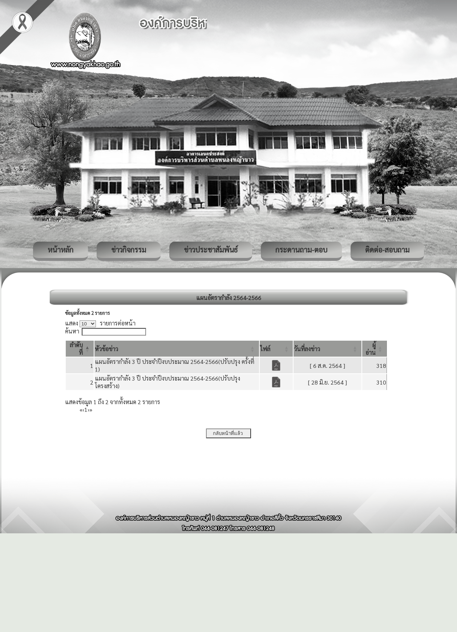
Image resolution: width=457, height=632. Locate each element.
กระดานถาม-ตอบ (301, 249)
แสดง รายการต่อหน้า (100, 323)
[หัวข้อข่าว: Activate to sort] (176, 349)
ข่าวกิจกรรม (128, 249)
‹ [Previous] (83, 409)
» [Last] (90, 409)
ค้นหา (72, 331)
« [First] (81, 409)
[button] (106, 349)
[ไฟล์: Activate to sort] (276, 349)
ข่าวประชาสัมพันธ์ (211, 249)
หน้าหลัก (60, 249)
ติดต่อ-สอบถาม (387, 249)
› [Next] (88, 409)
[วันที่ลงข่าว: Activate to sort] (327, 349)
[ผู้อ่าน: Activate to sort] (374, 349)
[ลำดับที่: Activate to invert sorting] (80, 349)
